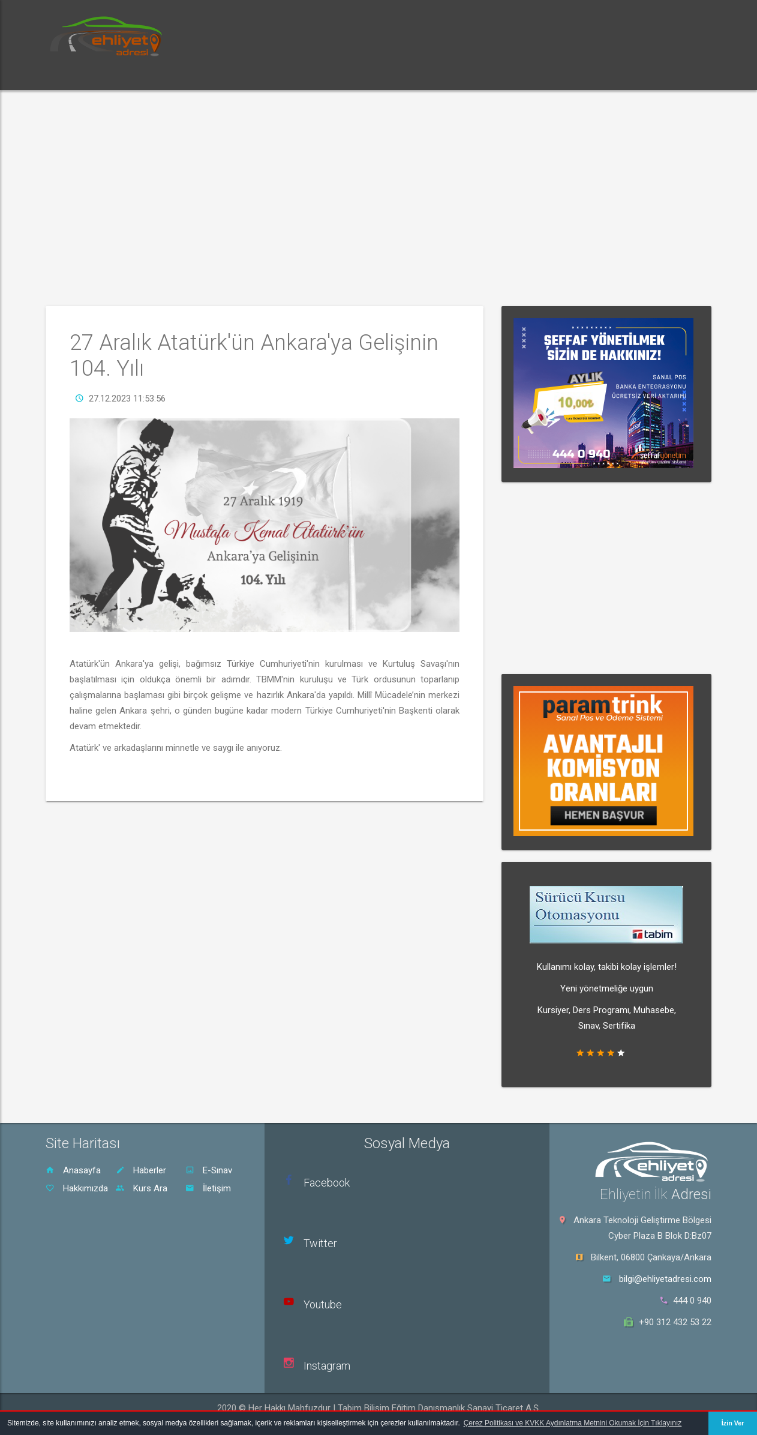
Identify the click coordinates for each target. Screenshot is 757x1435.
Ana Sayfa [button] (79, 74)
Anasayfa (73, 1170)
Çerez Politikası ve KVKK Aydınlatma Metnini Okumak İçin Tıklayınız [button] (573, 1423)
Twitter (320, 1243)
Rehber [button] (310, 74)
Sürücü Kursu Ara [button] (384, 74)
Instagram (327, 1365)
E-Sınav (208, 1170)
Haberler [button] (142, 74)
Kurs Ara (141, 1188)
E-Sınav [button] (199, 74)
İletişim (208, 1188)
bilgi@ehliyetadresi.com (665, 1279)
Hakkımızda (77, 1188)
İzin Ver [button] (733, 1423)
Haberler (141, 1170)
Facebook (327, 1182)
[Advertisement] (378, 198)
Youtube (323, 1304)
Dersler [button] (255, 74)
